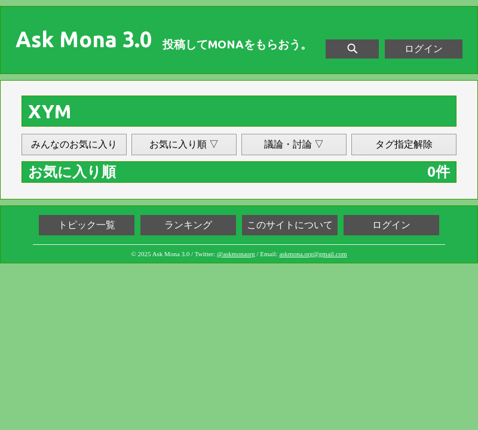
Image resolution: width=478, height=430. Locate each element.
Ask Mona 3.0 (84, 39)
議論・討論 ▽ (294, 144)
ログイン (424, 49)
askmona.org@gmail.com (313, 253)
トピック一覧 (86, 225)
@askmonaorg (236, 253)
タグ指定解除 (404, 144)
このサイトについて (290, 225)
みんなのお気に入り (74, 144)
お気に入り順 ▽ (184, 144)
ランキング (188, 225)
